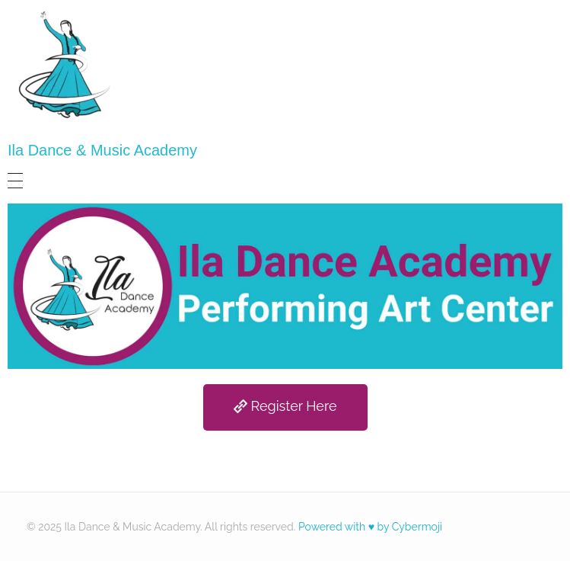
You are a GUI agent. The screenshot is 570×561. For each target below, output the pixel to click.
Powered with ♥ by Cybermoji (370, 527)
